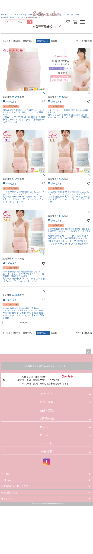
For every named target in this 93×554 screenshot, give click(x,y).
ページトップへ (88, 351)
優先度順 (17, 41)
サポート (46, 443)
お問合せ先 (46, 418)
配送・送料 (46, 402)
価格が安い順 (29, 41)
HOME (3, 15)
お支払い (46, 393)
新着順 (54, 41)
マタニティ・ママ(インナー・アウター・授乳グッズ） (32, 15)
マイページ (46, 435)
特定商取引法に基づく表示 (14, 486)
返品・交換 (46, 410)
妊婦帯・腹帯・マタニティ (13, 17)
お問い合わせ (8, 480)
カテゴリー (46, 426)
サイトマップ (8, 498)
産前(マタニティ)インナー (68, 15)
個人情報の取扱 (9, 492)
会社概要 (46, 451)
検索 (29, 22)
